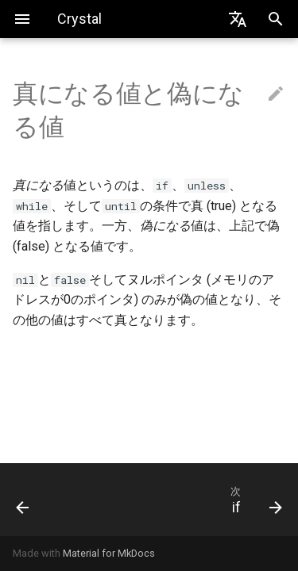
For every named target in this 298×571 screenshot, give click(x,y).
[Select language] (237, 19)
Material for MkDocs (109, 553)
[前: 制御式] (39, 499)
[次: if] (185, 499)
